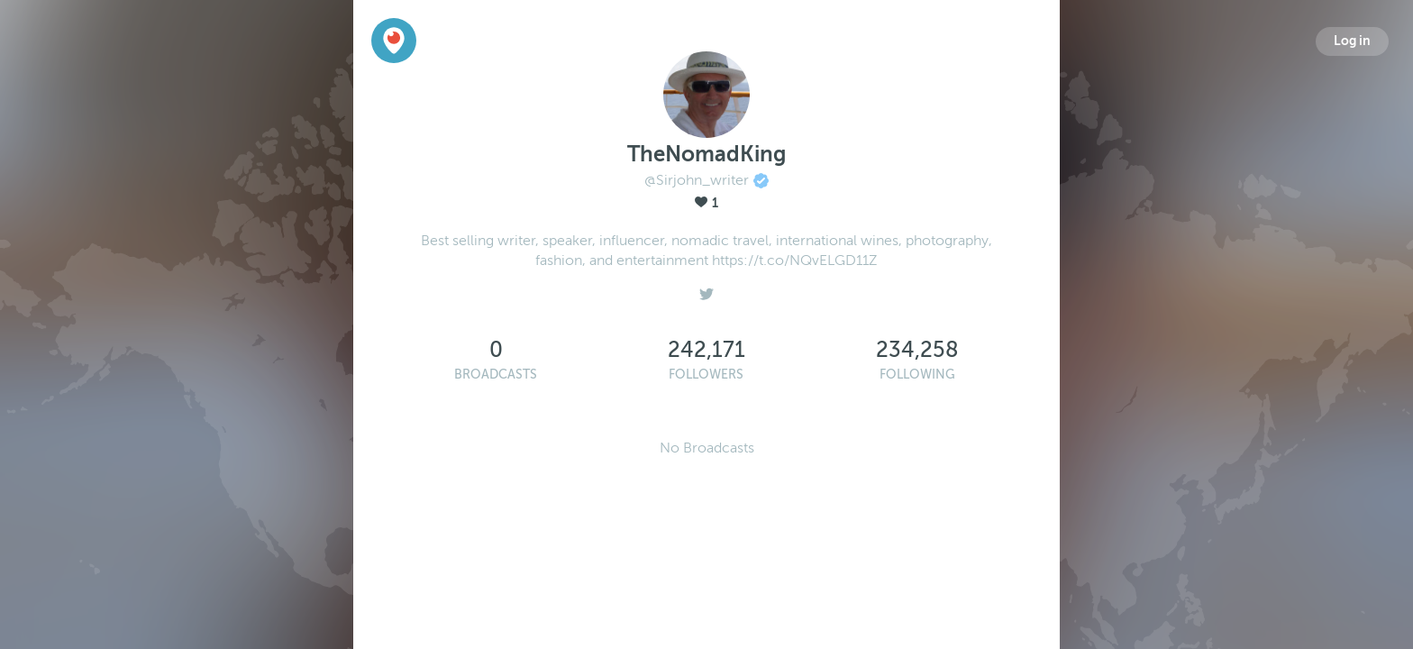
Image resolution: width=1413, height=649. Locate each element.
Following (917, 374)
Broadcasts (495, 374)
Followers (706, 374)
